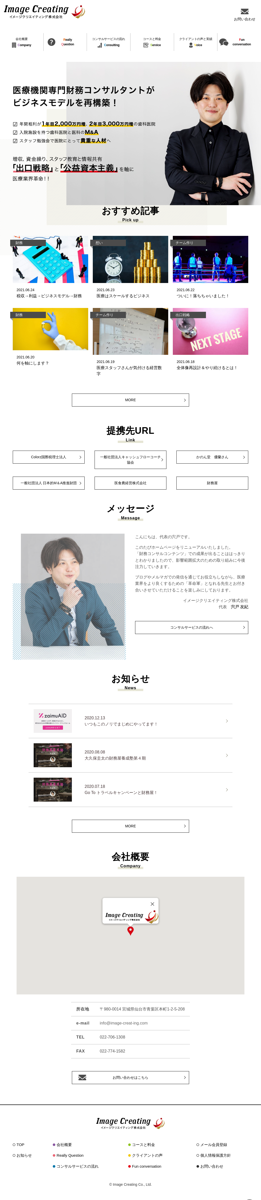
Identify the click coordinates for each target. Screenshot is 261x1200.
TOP (20, 1144)
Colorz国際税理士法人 (48, 457)
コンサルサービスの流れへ (191, 627)
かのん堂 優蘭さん (212, 457)
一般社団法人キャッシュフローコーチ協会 (130, 459)
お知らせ (24, 1155)
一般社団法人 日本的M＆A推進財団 (49, 483)
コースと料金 (143, 1144)
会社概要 (64, 1144)
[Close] (152, 904)
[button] (130, 931)
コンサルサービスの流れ (78, 1166)
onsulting (108, 42)
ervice (152, 42)
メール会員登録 (213, 1144)
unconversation (241, 42)
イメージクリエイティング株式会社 (44, 12)
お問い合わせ (211, 1166)
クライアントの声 (147, 1155)
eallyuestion (67, 42)
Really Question (70, 1155)
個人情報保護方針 (215, 1155)
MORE (130, 400)
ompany (21, 42)
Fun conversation (146, 1166)
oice (195, 42)
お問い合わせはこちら (130, 1077)
